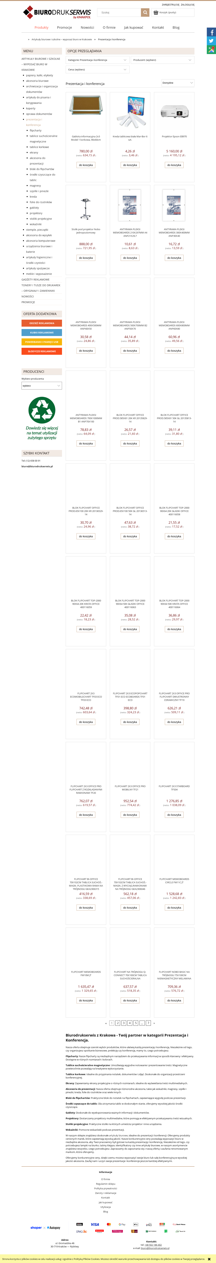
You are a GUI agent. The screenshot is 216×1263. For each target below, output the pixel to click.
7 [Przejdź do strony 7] (148, 1023)
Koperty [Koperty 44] (30, 108)
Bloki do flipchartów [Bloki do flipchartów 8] (42, 169)
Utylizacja (105, 1207)
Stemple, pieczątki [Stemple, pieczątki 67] (37, 229)
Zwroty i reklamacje (105, 1193)
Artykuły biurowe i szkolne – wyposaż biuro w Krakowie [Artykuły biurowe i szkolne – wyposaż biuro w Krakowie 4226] (41, 64)
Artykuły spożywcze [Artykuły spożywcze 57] (38, 268)
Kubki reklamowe (42, 332)
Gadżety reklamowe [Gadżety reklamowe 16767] (35, 279)
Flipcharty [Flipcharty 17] (35, 130)
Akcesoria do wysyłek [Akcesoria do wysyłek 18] (39, 235)
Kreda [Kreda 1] (33, 196)
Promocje (28, 302)
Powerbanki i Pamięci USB (41, 342)
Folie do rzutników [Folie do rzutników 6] (41, 202)
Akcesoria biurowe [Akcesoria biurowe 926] (37, 81)
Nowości (28, 296)
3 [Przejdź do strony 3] (124, 1023)
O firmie (105, 1179)
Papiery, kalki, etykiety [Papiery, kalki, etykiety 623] (39, 75)
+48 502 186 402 (153, 1244)
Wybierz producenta (33, 378)
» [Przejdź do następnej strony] (154, 1023)
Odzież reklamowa (41, 323)
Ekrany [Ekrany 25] (34, 152)
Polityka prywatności (105, 1188)
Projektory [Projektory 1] (36, 213)
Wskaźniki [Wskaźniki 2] (36, 224)
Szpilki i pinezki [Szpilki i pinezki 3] (39, 191)
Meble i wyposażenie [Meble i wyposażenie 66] (39, 274)
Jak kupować (105, 1202)
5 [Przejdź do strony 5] (136, 1023)
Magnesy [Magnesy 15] (35, 185)
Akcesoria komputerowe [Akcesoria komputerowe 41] (40, 240)
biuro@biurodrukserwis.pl (155, 1248)
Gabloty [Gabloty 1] (34, 207)
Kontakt (105, 1197)
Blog (105, 1211)
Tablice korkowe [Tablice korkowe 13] (39, 147)
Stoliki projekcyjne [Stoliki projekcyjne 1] (41, 218)
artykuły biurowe (118, 1135)
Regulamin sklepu (105, 1183)
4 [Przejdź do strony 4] (130, 1023)
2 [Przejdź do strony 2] (118, 1023)
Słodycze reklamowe (42, 351)
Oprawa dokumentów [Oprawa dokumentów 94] (39, 114)
